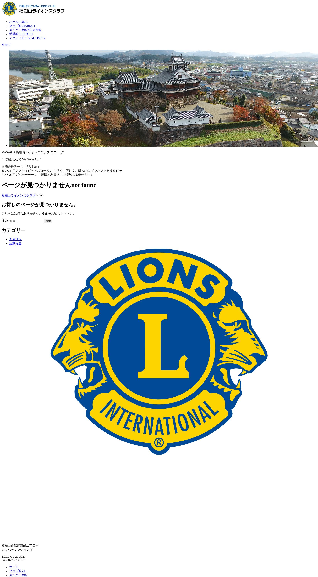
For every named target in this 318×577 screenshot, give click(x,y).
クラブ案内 (22, 25)
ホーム (18, 21)
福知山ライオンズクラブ (19, 195)
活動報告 (21, 34)
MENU (6, 45)
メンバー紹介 (25, 30)
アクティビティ (27, 38)
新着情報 (15, 239)
